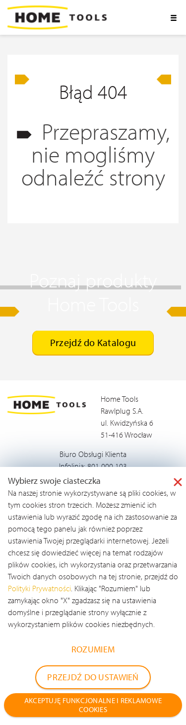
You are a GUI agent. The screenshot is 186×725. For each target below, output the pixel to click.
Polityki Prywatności (39, 588)
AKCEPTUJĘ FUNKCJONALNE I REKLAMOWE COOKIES (93, 705)
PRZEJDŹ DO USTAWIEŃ (92, 677)
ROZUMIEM (93, 649)
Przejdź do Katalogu (93, 342)
